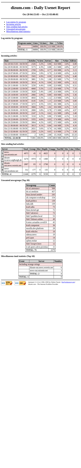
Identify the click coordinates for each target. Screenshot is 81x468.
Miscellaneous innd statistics (18, 31)
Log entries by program (16, 22)
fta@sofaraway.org (68, 282)
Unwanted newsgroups (15, 29)
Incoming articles (13, 24)
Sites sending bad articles (16, 27)
